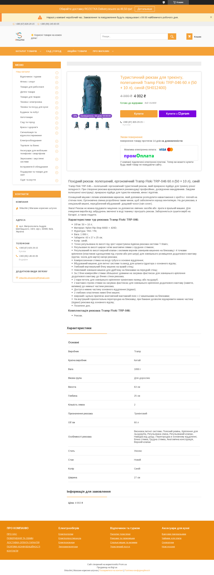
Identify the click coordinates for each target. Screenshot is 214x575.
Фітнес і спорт (27, 81)
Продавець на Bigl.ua (107, 567)
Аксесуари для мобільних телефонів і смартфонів (33, 152)
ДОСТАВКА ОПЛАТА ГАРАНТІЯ (23, 542)
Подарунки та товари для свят (33, 173)
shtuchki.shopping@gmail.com (34, 277)
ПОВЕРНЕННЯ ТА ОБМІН (20, 538)
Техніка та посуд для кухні (34, 107)
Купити (139, 113)
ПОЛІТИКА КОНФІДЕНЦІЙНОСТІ (23, 546)
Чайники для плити (171, 538)
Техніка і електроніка (31, 102)
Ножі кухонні (168, 546)
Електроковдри (67, 542)
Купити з (177, 113)
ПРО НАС (12, 534)
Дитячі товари (27, 92)
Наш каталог (23, 71)
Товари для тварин (30, 97)
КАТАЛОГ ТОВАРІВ (26, 51)
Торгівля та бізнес (29, 145)
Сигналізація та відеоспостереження (31, 134)
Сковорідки (168, 542)
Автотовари (26, 117)
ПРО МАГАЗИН (101, 51)
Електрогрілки (66, 534)
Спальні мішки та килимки (123, 542)
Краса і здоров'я (29, 127)
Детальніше (144, 9)
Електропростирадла (70, 538)
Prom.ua (123, 564)
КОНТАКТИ (12, 551)
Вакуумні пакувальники (174, 534)
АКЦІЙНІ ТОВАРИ (77, 51)
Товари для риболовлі (32, 87)
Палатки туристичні (120, 534)
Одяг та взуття (28, 180)
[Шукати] (172, 36)
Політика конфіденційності (137, 570)
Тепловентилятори (68, 546)
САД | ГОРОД (53, 51)
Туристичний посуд (120, 546)
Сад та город (27, 122)
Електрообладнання (30, 140)
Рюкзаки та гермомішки (122, 538)
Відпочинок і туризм (30, 76)
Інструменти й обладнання (34, 166)
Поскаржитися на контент (111, 570)
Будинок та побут (29, 112)
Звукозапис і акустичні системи (32, 160)
